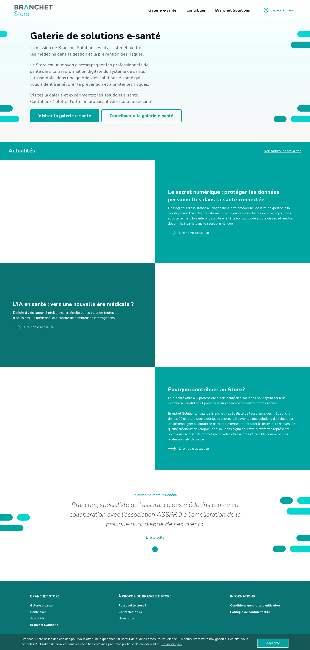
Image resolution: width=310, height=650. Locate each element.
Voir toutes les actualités (282, 151)
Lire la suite (155, 537)
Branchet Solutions (232, 10)
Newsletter (127, 618)
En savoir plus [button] (171, 644)
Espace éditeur (279, 10)
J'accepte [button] (273, 643)
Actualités (37, 618)
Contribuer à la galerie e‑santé (142, 116)
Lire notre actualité (188, 232)
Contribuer (196, 10)
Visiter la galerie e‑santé (64, 116)
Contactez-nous (130, 612)
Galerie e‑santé (162, 10)
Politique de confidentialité (250, 612)
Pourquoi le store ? (132, 605)
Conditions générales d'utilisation (255, 605)
